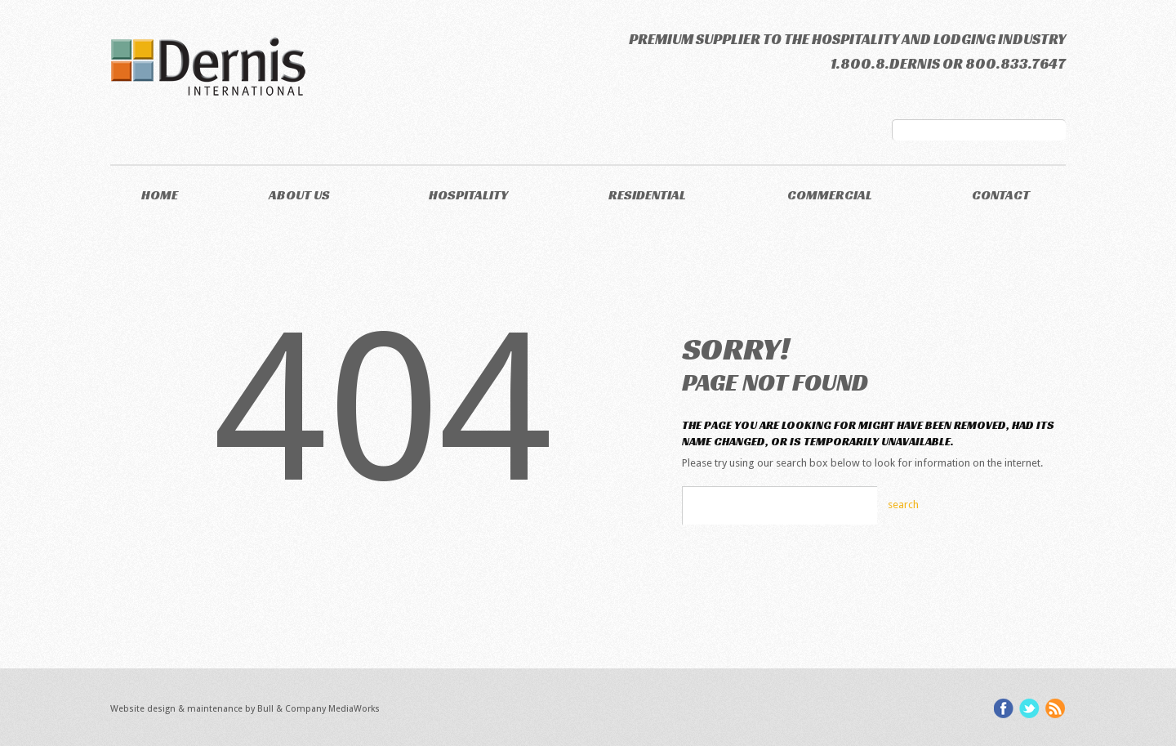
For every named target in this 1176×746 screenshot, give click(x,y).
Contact (1001, 194)
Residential (647, 194)
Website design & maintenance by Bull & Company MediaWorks (245, 709)
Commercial (829, 194)
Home (159, 194)
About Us (299, 194)
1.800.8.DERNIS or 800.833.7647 (948, 63)
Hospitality (468, 194)
